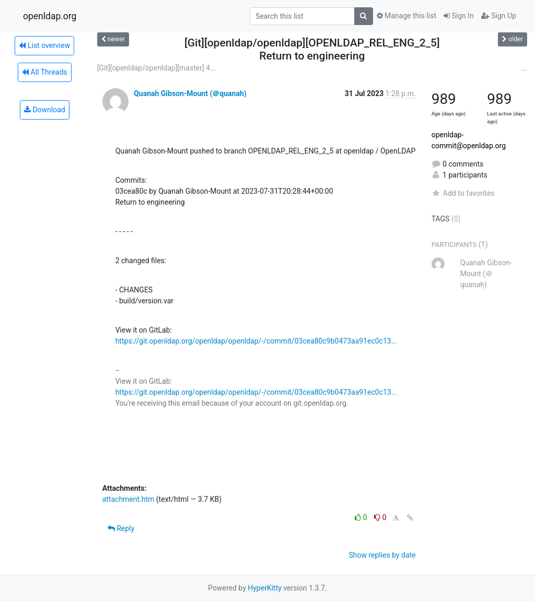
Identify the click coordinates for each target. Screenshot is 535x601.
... (524, 68)
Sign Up (498, 15)
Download (44, 109)
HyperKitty (265, 588)
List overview (44, 45)
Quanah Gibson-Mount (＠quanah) (190, 93)
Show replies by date (381, 555)
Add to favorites (463, 193)
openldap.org (49, 16)
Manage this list (406, 15)
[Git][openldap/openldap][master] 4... (156, 68)
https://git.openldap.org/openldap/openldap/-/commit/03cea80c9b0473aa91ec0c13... (256, 341)
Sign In (459, 15)
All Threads (44, 72)
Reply (121, 528)
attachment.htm (128, 499)
